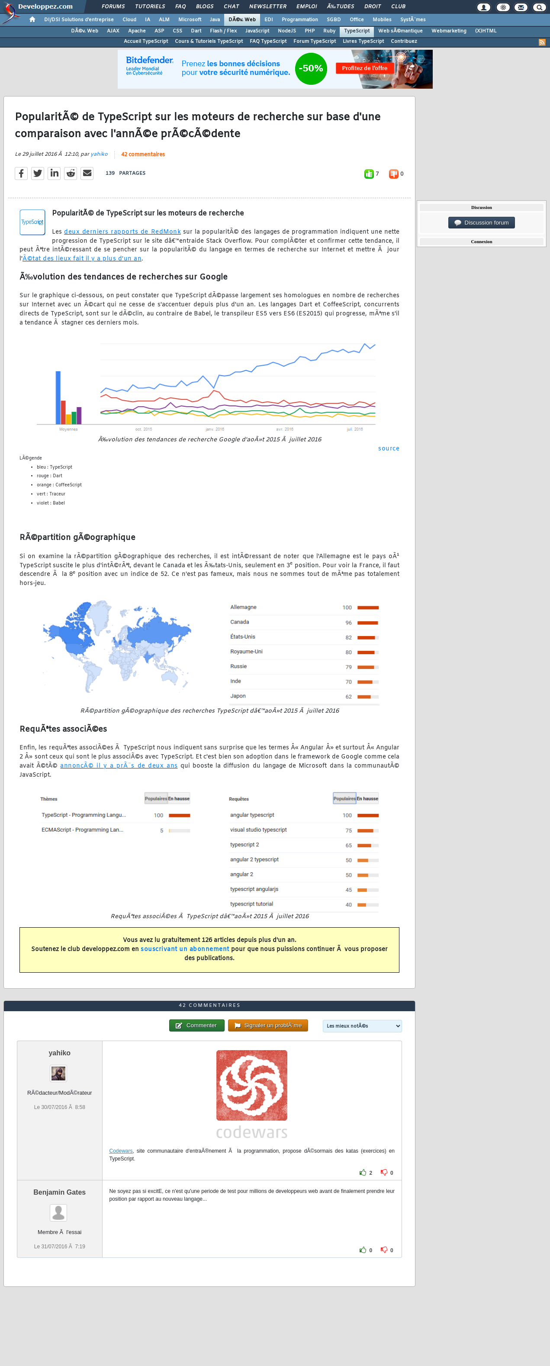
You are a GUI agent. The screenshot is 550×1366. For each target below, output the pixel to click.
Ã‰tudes (340, 6)
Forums (113, 6)
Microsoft (189, 20)
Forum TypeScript (314, 42)
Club (398, 6)
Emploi (307, 6)
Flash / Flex (223, 31)
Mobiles (382, 20)
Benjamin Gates (59, 1192)
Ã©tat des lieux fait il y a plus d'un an (82, 259)
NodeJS (287, 31)
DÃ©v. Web (242, 20)
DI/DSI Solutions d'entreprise (79, 20)
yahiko (99, 154)
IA (147, 20)
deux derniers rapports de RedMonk (122, 232)
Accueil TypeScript (146, 42)
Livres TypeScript (363, 42)
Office (357, 20)
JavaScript (257, 31)
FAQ (180, 6)
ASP (159, 31)
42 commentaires (143, 154)
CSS (177, 31)
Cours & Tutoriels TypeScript (209, 42)
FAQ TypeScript (268, 42)
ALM (164, 20)
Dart (196, 31)
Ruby (329, 31)
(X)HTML (485, 31)
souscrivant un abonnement (185, 949)
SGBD (334, 20)
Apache (137, 31)
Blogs (204, 6)
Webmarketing (448, 31)
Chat (231, 6)
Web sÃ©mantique (400, 31)
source (388, 449)
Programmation (300, 20)
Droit (372, 6)
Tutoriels (150, 6)
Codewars (121, 1151)
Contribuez (404, 42)
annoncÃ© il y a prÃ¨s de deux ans (118, 766)
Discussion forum (481, 222)
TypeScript (357, 31)
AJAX (113, 31)
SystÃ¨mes (413, 20)
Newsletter (267, 6)
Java (215, 20)
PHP (310, 31)
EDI (268, 20)
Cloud (129, 20)
